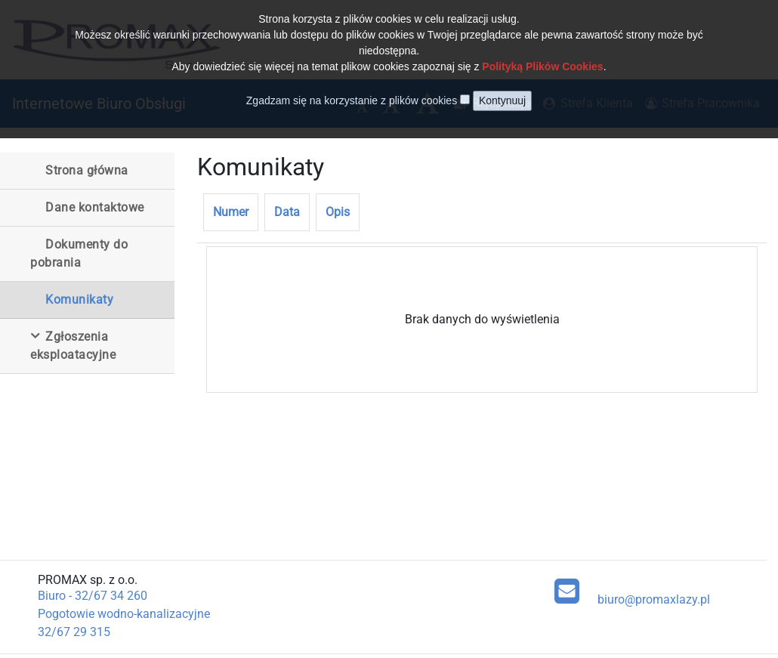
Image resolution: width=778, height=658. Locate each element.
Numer (231, 212)
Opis (338, 212)
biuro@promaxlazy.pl (631, 591)
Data (287, 212)
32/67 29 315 (74, 632)
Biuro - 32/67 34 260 (92, 595)
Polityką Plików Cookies (542, 55)
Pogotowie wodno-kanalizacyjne (124, 614)
